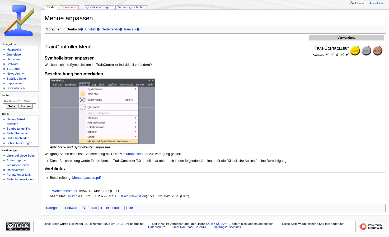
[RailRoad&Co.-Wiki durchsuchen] (19, 101)
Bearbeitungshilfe (18, 128)
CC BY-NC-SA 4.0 (218, 223)
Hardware (13, 59)
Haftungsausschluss (227, 227)
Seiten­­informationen (20, 179)
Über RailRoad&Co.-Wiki (189, 227)
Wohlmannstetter (64, 191)
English (90, 29)
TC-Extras (89, 208)
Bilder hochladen (18, 138)
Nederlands (110, 29)
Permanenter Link (18, 174)
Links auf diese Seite (21, 155)
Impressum (14, 83)
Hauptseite (14, 49)
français (130, 29)
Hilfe (129, 208)
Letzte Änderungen (19, 143)
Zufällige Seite (16, 78)
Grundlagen (14, 54)
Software (71, 208)
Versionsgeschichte (131, 7)
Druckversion (15, 169)
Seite (50, 7)
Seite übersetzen (18, 133)
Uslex (71, 196)
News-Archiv (15, 73)
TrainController (112, 208)
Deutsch (360, 3)
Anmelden (376, 3)
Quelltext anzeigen (98, 7)
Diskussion (138, 196)
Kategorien (54, 208)
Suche (6, 95)
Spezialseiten (16, 88)
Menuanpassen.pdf (134, 154)
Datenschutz (156, 227)
